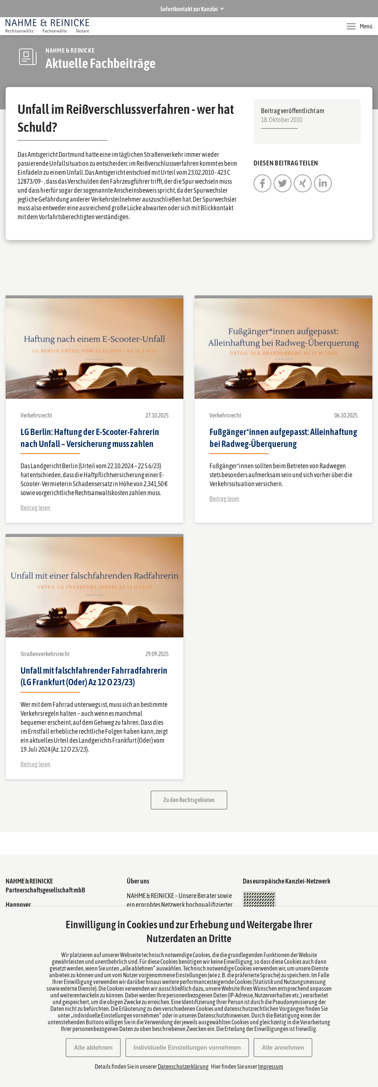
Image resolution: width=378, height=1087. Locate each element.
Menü (359, 26)
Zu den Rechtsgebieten (189, 799)
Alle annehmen (283, 1047)
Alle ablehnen (93, 1047)
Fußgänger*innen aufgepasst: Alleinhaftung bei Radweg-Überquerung (283, 438)
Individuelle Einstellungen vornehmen (187, 1047)
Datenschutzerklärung (183, 1066)
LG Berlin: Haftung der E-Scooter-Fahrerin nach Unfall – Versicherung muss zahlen (90, 438)
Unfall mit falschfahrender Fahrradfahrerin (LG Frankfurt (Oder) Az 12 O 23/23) (94, 676)
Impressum (270, 1066)
